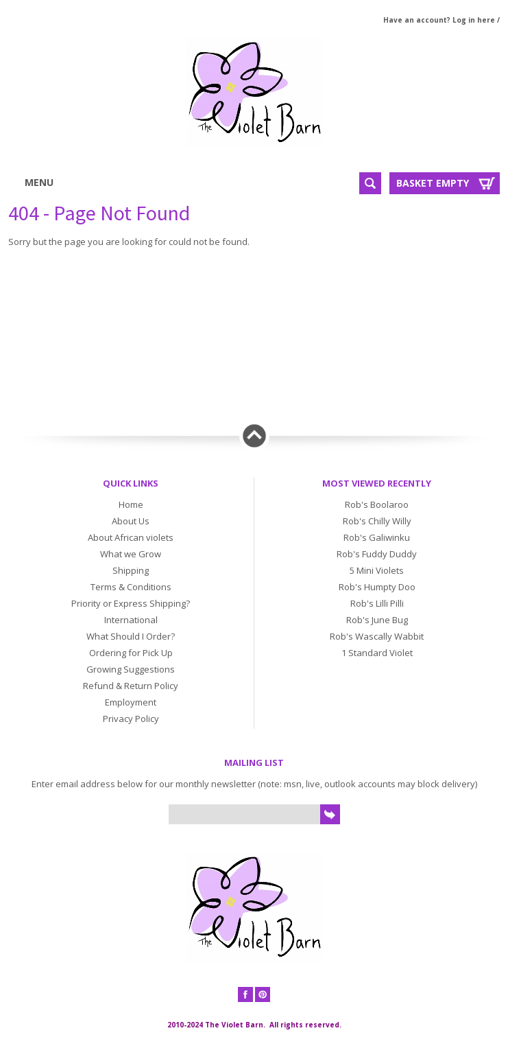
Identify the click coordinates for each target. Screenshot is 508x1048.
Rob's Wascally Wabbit (377, 636)
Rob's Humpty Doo (377, 587)
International (131, 620)
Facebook (245, 994)
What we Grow (130, 554)
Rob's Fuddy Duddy (377, 554)
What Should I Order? (130, 636)
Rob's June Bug (377, 620)
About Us (130, 521)
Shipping (130, 570)
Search (370, 183)
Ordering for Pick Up (131, 653)
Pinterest (262, 994)
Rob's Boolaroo (377, 504)
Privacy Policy (131, 718)
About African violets (130, 537)
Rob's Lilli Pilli (377, 603)
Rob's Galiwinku (376, 537)
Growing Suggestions (130, 669)
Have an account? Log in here (439, 20)
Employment (130, 702)
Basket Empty (432, 182)
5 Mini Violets (377, 570)
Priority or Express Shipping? (130, 603)
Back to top (254, 435)
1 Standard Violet (377, 653)
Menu (50, 182)
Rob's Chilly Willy (377, 521)
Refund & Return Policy (130, 685)
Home (131, 504)
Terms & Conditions (130, 587)
